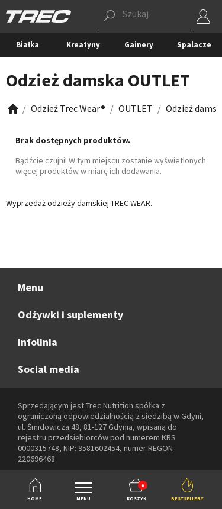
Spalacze (194, 45)
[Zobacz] (12, 108)
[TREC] (38, 16)
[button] (144, 16)
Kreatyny (83, 45)
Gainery (138, 45)
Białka (27, 45)
